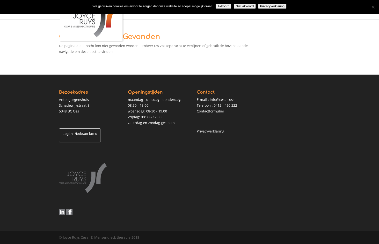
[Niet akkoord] (373, 7)
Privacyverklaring (210, 131)
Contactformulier (210, 111)
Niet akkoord (245, 6)
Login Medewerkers (80, 134)
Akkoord (223, 6)
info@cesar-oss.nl (224, 99)
